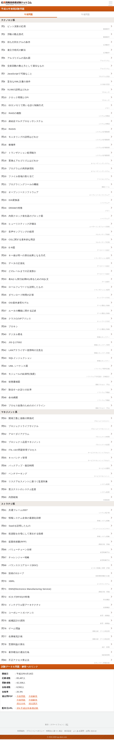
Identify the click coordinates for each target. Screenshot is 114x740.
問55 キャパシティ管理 (55, 459)
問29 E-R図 (55, 248)
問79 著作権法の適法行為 (55, 653)
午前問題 (28, 14)
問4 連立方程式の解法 (55, 51)
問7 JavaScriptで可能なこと (55, 75)
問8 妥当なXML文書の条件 (55, 82)
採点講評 (33, 703)
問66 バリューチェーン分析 (55, 550)
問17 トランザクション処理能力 (55, 154)
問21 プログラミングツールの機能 (55, 185)
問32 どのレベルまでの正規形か (55, 272)
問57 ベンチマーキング (55, 474)
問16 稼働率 (55, 146)
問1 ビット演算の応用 (55, 27)
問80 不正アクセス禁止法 (55, 661)
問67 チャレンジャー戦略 (55, 558)
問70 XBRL (55, 582)
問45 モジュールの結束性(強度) (55, 375)
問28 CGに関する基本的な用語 (55, 240)
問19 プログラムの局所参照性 (55, 169)
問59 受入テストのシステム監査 (55, 490)
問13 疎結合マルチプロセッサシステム (55, 122)
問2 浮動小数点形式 (55, 35)
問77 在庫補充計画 (55, 637)
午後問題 (85, 14)
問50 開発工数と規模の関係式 (55, 419)
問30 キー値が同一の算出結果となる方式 (55, 256)
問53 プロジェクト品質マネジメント (55, 443)
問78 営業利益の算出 (55, 645)
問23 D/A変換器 (55, 201)
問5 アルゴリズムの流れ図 (55, 59)
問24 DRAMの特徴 (55, 209)
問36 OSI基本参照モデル (55, 304)
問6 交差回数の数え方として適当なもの (55, 67)
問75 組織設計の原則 (55, 621)
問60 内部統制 (55, 498)
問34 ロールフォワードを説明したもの (55, 288)
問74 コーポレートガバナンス (55, 614)
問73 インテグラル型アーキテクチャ (55, 606)
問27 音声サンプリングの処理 (55, 233)
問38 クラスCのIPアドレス (55, 319)
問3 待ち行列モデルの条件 (55, 43)
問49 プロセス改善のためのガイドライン (55, 406)
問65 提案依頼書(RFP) (55, 543)
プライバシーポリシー (35, 731)
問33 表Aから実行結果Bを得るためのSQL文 (55, 280)
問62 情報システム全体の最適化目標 (55, 519)
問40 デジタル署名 (55, 335)
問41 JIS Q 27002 (55, 343)
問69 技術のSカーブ (55, 574)
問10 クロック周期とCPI (55, 98)
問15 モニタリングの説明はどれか (55, 138)
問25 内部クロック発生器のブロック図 (55, 217)
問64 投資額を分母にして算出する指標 (55, 535)
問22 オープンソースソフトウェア (55, 193)
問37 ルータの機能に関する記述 (55, 312)
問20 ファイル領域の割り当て (55, 177)
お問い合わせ (91, 731)
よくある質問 (78, 731)
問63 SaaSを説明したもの (55, 527)
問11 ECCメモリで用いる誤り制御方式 (55, 106)
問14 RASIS (55, 130)
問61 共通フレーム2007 (55, 511)
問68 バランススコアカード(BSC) (55, 566)
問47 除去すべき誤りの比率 (55, 391)
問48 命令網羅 (55, 398)
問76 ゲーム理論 (55, 629)
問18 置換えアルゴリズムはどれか (55, 161)
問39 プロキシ (55, 327)
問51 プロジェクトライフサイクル (55, 427)
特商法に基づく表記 (54, 731)
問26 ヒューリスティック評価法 (55, 225)
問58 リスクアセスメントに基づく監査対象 (55, 482)
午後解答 (33, 700)
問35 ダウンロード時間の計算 (55, 296)
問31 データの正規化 (55, 264)
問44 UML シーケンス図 (55, 367)
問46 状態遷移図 (55, 383)
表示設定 (68, 731)
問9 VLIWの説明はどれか (55, 90)
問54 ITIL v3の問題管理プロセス (55, 451)
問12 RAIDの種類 (55, 114)
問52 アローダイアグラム (55, 435)
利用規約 (21, 731)
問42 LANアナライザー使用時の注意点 (55, 351)
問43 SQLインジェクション (55, 359)
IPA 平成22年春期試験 (27, 708)
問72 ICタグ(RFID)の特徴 (55, 598)
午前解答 (33, 696)
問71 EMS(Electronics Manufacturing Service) (55, 590)
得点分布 (21, 703)
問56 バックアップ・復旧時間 (55, 466)
